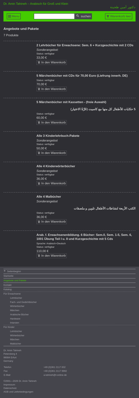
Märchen (14, 310)
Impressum (9, 384)
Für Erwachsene (12, 293)
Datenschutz (10, 388)
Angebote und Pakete (14, 280)
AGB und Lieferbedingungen (18, 391)
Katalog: (7, 289)
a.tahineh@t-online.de (55, 375)
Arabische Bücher (19, 314)
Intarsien (14, 322)
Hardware (15, 318)
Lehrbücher (16, 298)
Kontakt (7, 285)
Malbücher (15, 343)
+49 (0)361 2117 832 (55, 367)
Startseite (8, 276)
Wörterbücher (17, 306)
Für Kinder (9, 327)
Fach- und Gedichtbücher (23, 302)
